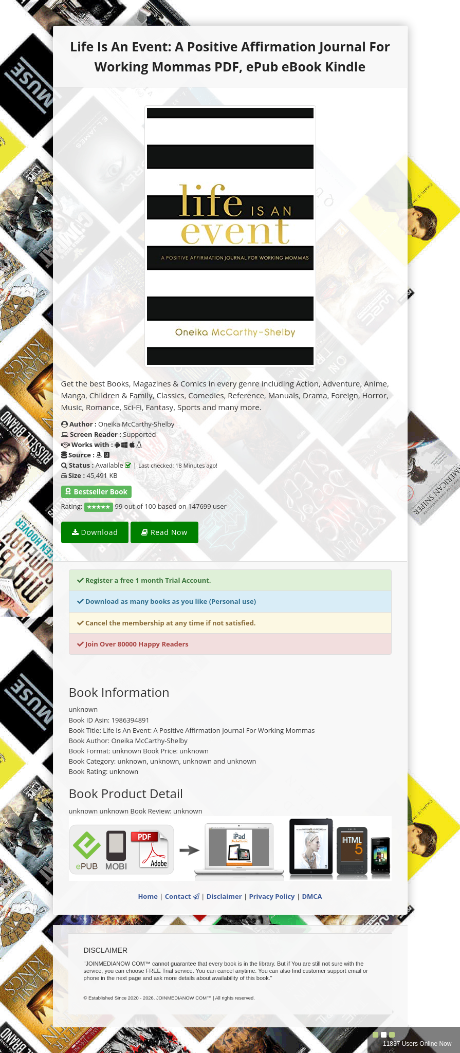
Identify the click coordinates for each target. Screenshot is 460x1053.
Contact (182, 896)
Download (95, 532)
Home (147, 896)
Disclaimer (224, 896)
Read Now (164, 532)
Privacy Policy (272, 896)
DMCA (312, 896)
